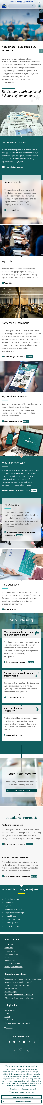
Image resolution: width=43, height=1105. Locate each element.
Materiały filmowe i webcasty (17, 876)
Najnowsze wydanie (13, 421)
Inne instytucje (10, 951)
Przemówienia (13, 210)
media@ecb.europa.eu (22, 790)
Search (33, 5)
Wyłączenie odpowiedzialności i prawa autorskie (22, 979)
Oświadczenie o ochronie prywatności (18, 982)
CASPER (7, 1017)
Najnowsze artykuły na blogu (17, 490)
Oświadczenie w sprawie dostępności (18, 995)
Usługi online (9, 1010)
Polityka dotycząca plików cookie (16, 985)
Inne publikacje (10, 916)
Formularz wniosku (15, 697)
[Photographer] (41, 134)
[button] (39, 2)
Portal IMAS (8, 1020)
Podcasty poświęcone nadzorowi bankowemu (19, 533)
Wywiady (8, 283)
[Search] (20, 5)
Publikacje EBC (10, 609)
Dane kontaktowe (11, 954)
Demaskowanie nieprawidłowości (17, 1023)
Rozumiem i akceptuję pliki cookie (23, 1097)
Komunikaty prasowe (13, 167)
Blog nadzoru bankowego (14, 913)
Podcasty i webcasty (15, 735)
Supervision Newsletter (13, 909)
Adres (6, 957)
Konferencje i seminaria (14, 356)
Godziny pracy (9, 960)
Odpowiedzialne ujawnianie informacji (19, 998)
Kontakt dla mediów (12, 926)
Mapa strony (9, 1028)
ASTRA (6, 1013)
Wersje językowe (10, 988)
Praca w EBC (9, 944)
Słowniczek (8, 948)
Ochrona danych (10, 991)
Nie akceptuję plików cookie (23, 1101)
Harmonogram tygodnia (16, 662)
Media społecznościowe (13, 967)
